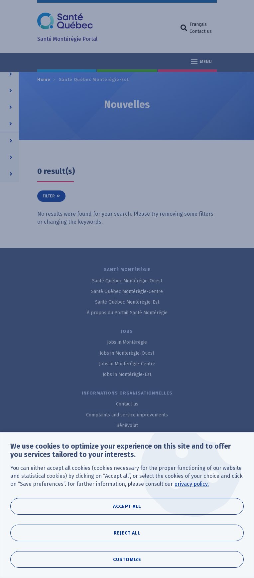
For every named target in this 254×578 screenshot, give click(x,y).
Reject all (127, 533)
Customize (127, 559)
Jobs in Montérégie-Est (127, 374)
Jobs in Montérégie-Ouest (127, 353)
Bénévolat (127, 425)
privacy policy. (191, 484)
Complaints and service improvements (127, 415)
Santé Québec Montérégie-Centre (127, 291)
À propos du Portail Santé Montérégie (127, 313)
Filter (49, 196)
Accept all (127, 506)
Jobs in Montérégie (127, 342)
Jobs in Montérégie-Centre (127, 364)
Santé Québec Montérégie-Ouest (127, 281)
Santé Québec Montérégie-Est (94, 79)
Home (44, 79)
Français (198, 24)
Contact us (201, 31)
